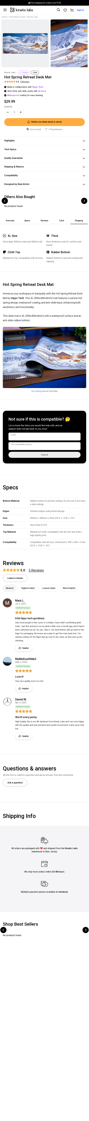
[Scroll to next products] (84, 201)
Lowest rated (48, 588)
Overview (10, 220)
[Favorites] (65, 10)
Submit (44, 454)
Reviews (44, 220)
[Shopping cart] (72, 10)
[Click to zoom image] (25, 43)
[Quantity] (14, 112)
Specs (27, 220)
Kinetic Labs (32, 17)
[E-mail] (44, 436)
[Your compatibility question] (44, 446)
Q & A (61, 220)
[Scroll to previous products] (5, 201)
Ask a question (15, 782)
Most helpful (69, 588)
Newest (10, 588)
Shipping (79, 220)
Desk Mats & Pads (17, 17)
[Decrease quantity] (7, 112)
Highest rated (28, 588)
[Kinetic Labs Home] (21, 10)
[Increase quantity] (20, 112)
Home (4, 17)
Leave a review (15, 578)
